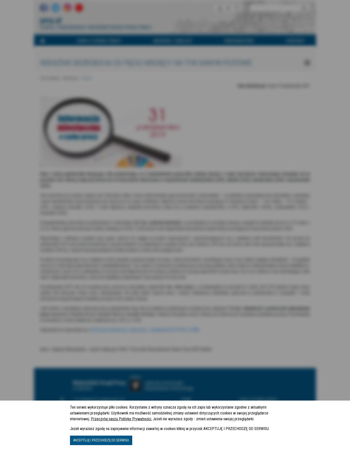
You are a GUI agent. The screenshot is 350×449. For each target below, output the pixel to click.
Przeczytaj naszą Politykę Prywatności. (121, 419)
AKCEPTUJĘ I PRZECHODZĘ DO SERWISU (101, 440)
